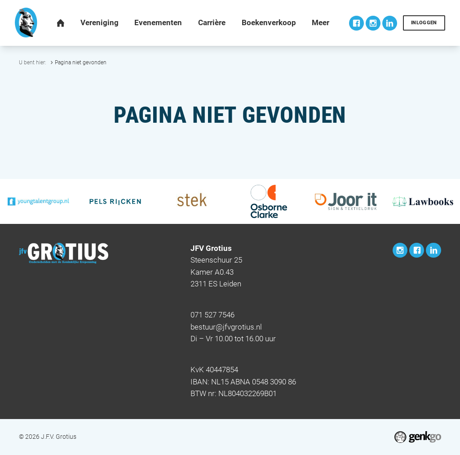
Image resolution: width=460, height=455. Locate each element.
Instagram (373, 23)
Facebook (356, 23)
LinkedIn (389, 23)
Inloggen (424, 23)
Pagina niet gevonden (80, 62)
